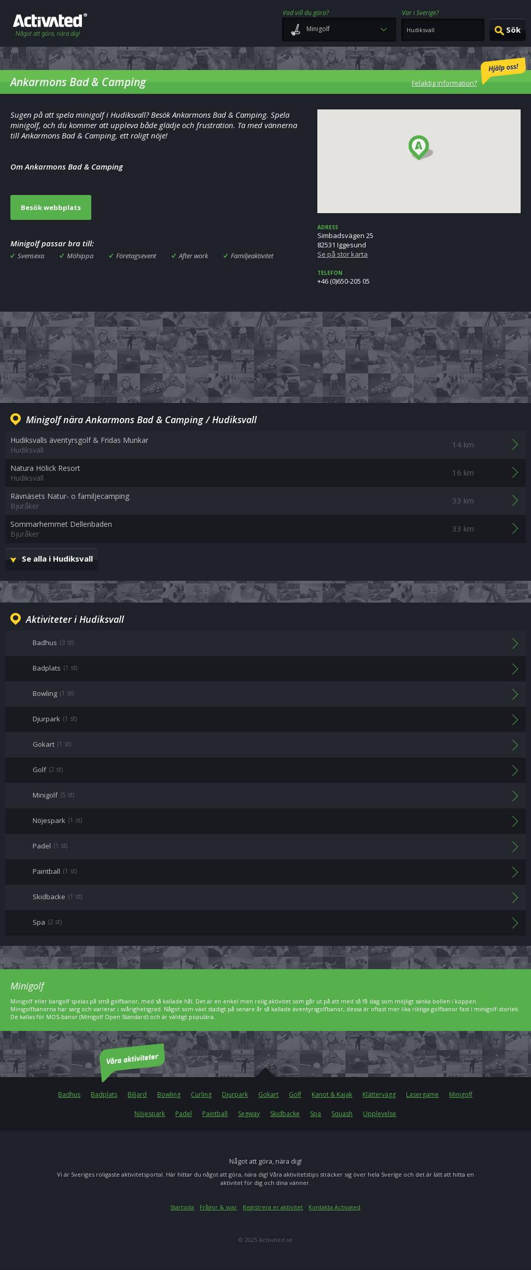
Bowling (168, 1094)
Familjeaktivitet (252, 255)
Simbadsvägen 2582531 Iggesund (419, 241)
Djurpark (235, 1094)
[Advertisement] (265, 355)
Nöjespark (149, 1113)
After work (193, 255)
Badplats (104, 1094)
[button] (421, 148)
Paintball (215, 1113)
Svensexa (31, 255)
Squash (342, 1113)
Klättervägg (379, 1094)
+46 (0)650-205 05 (419, 277)
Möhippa (80, 255)
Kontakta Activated (334, 1207)
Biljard (137, 1094)
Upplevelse (379, 1113)
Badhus (69, 1094)
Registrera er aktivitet (273, 1207)
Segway (249, 1113)
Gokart (268, 1094)
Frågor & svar (218, 1207)
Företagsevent (136, 255)
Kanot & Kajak (332, 1094)
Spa (315, 1113)
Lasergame (422, 1094)
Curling (201, 1094)
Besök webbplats (51, 207)
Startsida (182, 1207)
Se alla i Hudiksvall (57, 558)
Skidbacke (285, 1113)
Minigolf (460, 1094)
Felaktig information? (469, 73)
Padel (183, 1113)
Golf (295, 1094)
